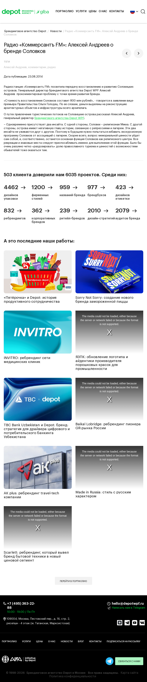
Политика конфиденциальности (72, 676)
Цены (92, 11)
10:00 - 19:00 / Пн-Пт (21, 611)
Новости (67, 641)
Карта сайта (129, 672)
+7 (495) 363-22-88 (21, 605)
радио (52, 67)
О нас (103, 11)
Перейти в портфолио (73, 581)
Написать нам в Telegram (128, 607)
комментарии (37, 67)
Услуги (81, 11)
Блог (81, 641)
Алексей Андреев (15, 67)
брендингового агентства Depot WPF (59, 118)
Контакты (116, 11)
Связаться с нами (129, 661)
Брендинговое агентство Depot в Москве (56, 672)
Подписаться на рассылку (123, 641)
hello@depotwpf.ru (114, 603)
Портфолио (65, 11)
